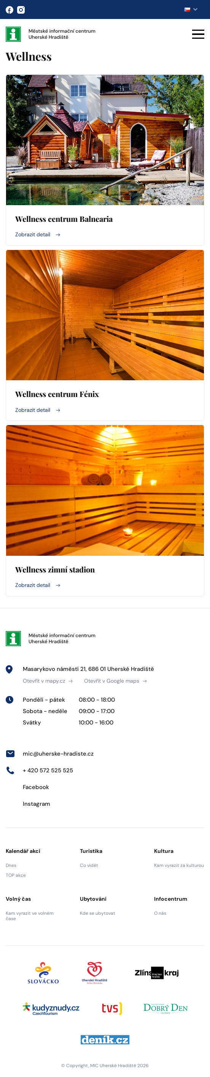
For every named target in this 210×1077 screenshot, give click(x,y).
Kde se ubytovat (97, 913)
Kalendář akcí (23, 851)
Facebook (27, 787)
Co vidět (89, 865)
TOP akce (16, 875)
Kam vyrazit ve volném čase (30, 916)
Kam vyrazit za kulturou (179, 865)
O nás (160, 913)
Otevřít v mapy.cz (48, 680)
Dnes (11, 865)
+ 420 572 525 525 (39, 770)
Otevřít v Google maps (115, 680)
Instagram (28, 803)
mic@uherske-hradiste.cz (50, 753)
